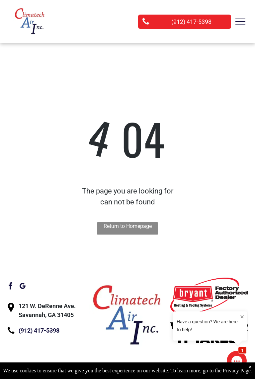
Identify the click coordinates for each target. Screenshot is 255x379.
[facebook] (10, 287)
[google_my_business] (22, 287)
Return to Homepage (128, 226)
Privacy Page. (237, 370)
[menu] (240, 21)
